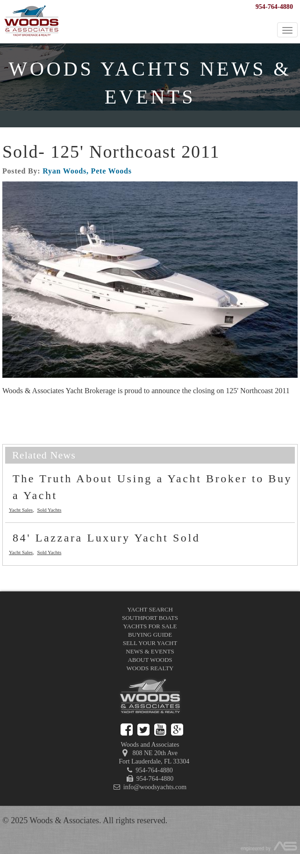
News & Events (150, 651)
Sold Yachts (49, 510)
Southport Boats (150, 617)
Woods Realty (150, 668)
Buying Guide (150, 634)
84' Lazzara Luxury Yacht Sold (106, 538)
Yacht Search (150, 609)
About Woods (150, 659)
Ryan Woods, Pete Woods (87, 171)
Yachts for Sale (150, 626)
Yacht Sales (21, 510)
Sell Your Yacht (150, 642)
